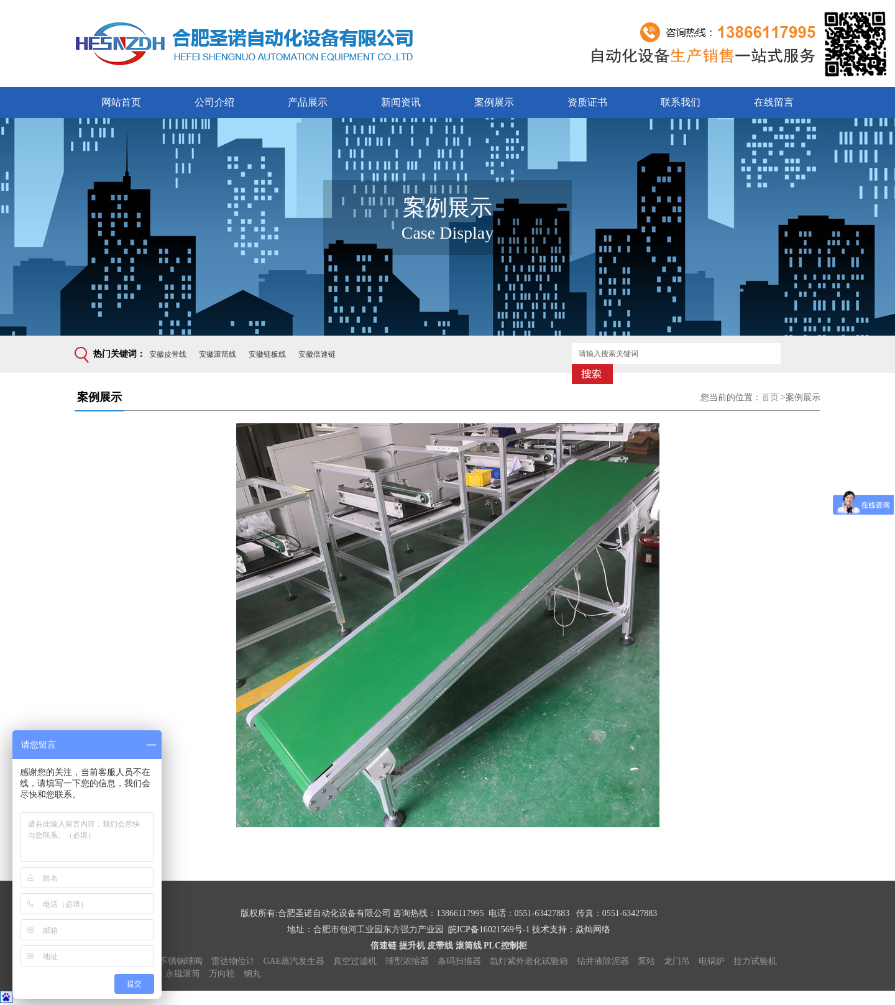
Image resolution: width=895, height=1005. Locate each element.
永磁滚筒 (182, 973)
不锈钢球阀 (181, 961)
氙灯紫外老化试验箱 (529, 961)
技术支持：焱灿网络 (571, 929)
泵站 (646, 961)
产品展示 (308, 102)
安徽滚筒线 (217, 354)
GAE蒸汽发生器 (294, 961)
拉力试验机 (755, 961)
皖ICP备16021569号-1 (489, 929)
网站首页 (121, 102)
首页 (770, 397)
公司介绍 (214, 102)
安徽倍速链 (317, 354)
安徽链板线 (267, 354)
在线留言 (774, 102)
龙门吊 (677, 961)
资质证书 (587, 102)
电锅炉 (712, 961)
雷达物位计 (233, 961)
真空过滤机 (355, 961)
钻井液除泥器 (603, 961)
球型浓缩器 (407, 961)
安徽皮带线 (167, 354)
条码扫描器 (459, 961)
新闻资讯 (401, 102)
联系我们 (680, 102)
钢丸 (252, 973)
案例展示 (494, 102)
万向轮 (222, 973)
